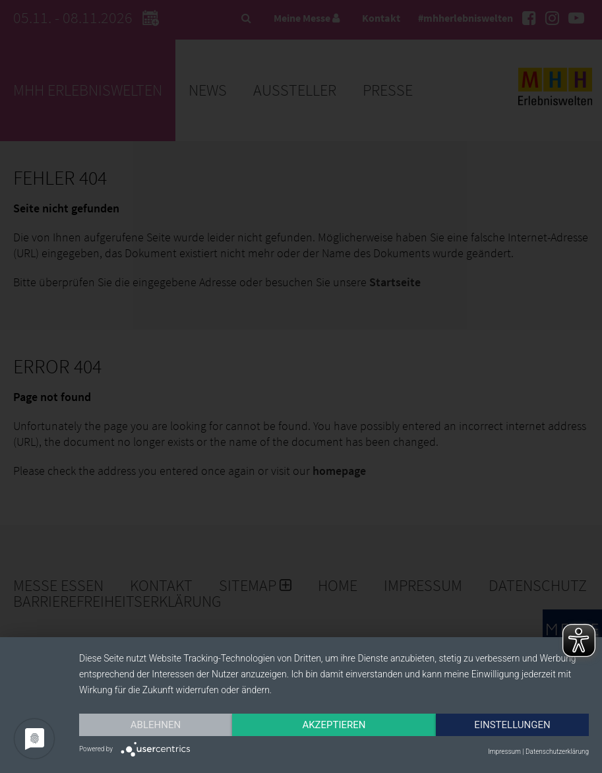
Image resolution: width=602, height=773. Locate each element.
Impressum (504, 751)
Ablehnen (156, 725)
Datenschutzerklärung (557, 751)
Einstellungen (512, 725)
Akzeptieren (333, 725)
